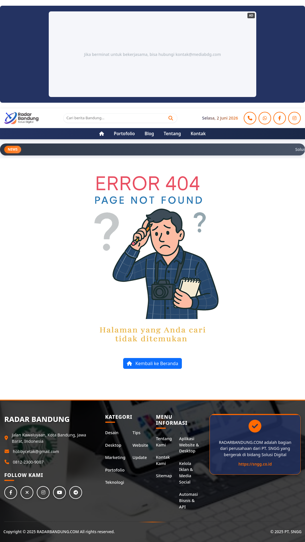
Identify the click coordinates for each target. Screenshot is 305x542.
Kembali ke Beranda (152, 363)
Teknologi (114, 482)
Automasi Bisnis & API (188, 500)
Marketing (115, 457)
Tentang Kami (164, 442)
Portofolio (115, 470)
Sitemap (164, 475)
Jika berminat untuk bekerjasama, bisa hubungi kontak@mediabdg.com (152, 54)
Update (140, 457)
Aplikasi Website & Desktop (189, 445)
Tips (137, 432)
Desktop (113, 445)
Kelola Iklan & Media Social (186, 473)
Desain (112, 432)
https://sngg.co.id (255, 464)
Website (140, 445)
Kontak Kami (163, 460)
